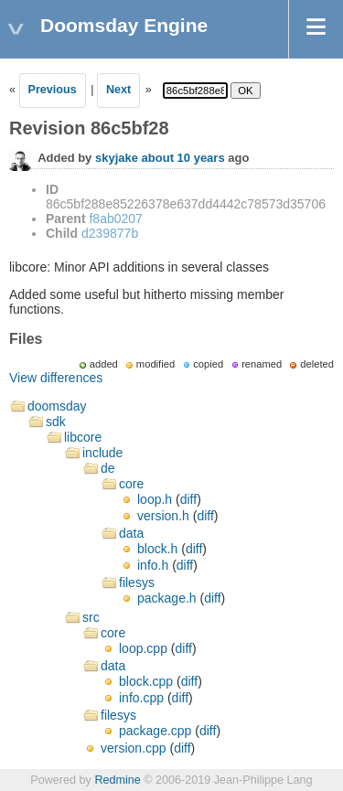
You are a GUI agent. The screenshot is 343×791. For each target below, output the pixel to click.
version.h (163, 515)
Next (118, 89)
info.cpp (141, 697)
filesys (137, 582)
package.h (167, 598)
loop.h (154, 499)
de (108, 468)
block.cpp (146, 681)
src (91, 617)
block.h (157, 548)
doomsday (57, 406)
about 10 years (183, 158)
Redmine (117, 780)
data (131, 533)
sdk (56, 421)
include (102, 452)
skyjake (116, 158)
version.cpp (133, 748)
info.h (152, 565)
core (131, 483)
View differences (55, 377)
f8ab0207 (115, 218)
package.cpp (155, 730)
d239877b (109, 233)
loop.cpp (143, 648)
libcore (83, 437)
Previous (52, 89)
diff (188, 499)
